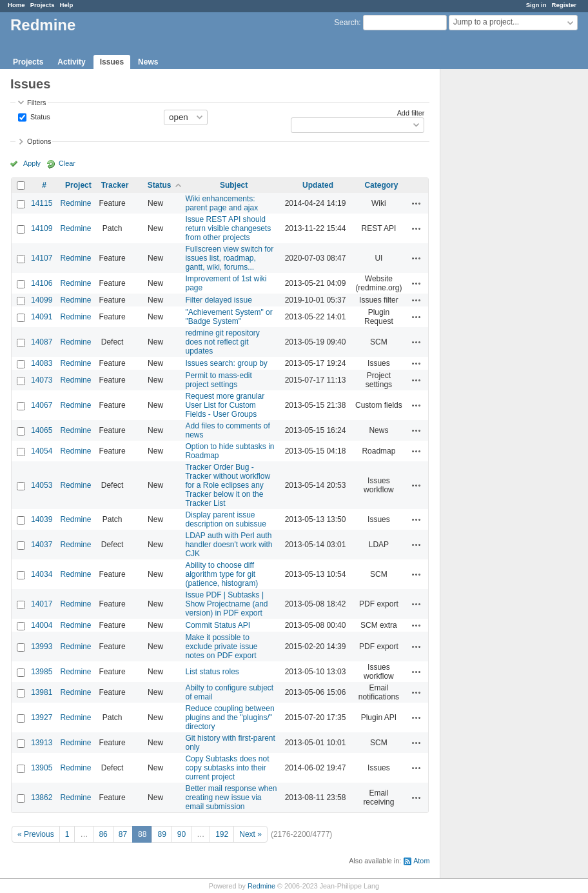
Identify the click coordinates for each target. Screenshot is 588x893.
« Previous (35, 834)
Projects (42, 4)
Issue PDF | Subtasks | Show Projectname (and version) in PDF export (226, 603)
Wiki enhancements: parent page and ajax (221, 203)
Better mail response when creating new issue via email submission (231, 797)
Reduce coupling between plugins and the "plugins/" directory (229, 717)
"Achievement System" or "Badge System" (228, 317)
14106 (41, 283)
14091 (41, 316)
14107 (41, 258)
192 (221, 834)
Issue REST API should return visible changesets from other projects (228, 228)
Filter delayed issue (218, 300)
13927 (41, 717)
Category (381, 185)
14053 (41, 485)
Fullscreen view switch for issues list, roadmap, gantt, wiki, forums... (229, 258)
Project (78, 185)
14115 (41, 203)
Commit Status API (217, 625)
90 (181, 834)
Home (16, 4)
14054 (41, 451)
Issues (112, 61)
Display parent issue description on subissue (225, 519)
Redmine (75, 203)
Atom (421, 861)
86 (103, 834)
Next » (250, 834)
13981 (41, 692)
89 (161, 834)
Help (67, 4)
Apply (32, 163)
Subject (234, 185)
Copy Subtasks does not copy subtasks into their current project (227, 767)
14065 (41, 430)
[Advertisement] (504, 271)
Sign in (536, 4)
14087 (41, 341)
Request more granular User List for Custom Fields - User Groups (224, 405)
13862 (41, 797)
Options (39, 141)
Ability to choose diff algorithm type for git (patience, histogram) (221, 574)
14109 (41, 228)
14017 (41, 603)
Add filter (411, 113)
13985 (41, 671)
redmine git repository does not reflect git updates (222, 342)
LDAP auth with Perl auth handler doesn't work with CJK (228, 544)
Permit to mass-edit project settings (218, 380)
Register (564, 4)
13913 (41, 742)
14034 (41, 574)
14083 (41, 363)
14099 (41, 300)
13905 (41, 767)
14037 (41, 544)
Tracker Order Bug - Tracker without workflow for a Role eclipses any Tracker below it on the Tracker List (227, 485)
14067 (41, 405)
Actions (416, 203)
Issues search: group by (226, 363)
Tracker (115, 185)
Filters (36, 102)
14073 (41, 380)
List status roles (212, 671)
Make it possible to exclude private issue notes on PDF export (221, 646)
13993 (41, 646)
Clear (67, 163)
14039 (41, 519)
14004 (41, 625)
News (148, 61)
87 (123, 834)
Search (346, 22)
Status (39, 116)
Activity (71, 61)
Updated (317, 185)
